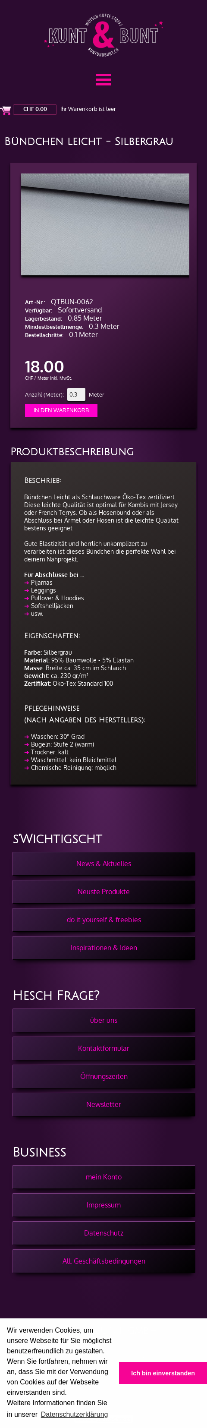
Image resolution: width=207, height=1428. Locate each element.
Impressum (104, 1205)
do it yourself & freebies (104, 919)
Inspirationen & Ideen (104, 947)
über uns (103, 1020)
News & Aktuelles (103, 863)
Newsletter (103, 1104)
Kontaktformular (103, 1048)
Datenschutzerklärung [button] (74, 1414)
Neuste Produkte (104, 891)
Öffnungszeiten (104, 1076)
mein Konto (104, 1177)
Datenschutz (103, 1233)
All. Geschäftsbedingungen (104, 1261)
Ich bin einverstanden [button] (163, 1373)
